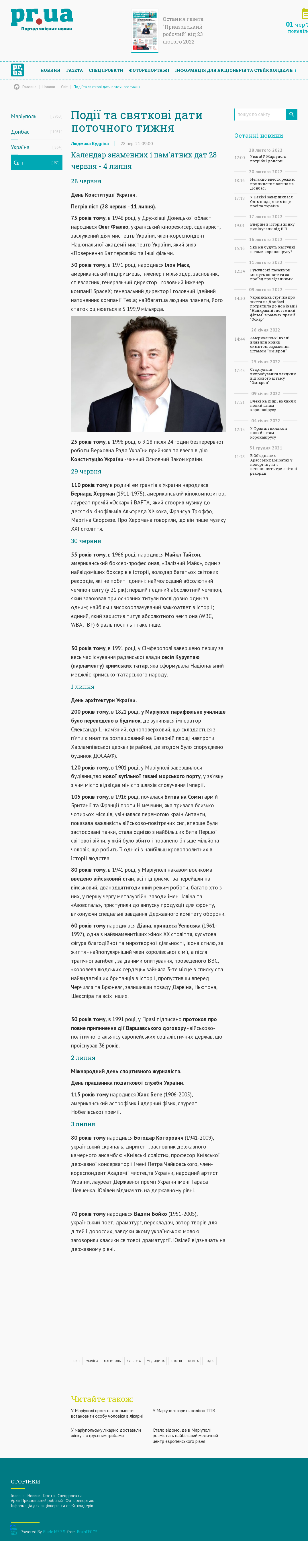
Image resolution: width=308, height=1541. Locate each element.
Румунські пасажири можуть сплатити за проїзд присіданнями (271, 274)
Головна (18, 1495)
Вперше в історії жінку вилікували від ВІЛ (272, 226)
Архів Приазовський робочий (37, 1500)
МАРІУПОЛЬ (112, 1361)
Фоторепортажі (149, 70)
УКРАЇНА (92, 1361)
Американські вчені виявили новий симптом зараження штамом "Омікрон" (270, 344)
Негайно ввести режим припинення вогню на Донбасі (272, 183)
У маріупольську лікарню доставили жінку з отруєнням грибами (106, 1432)
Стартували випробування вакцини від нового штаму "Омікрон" (273, 376)
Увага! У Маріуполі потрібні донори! (268, 158)
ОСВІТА (193, 1361)
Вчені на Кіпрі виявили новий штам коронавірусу (273, 405)
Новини (50, 70)
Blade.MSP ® (54, 1531)
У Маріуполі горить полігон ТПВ (184, 1410)
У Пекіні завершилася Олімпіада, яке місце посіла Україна (271, 201)
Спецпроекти (106, 70)
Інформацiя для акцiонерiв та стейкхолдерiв (234, 70)
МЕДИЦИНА (155, 1361)
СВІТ (76, 1361)
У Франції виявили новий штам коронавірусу (268, 432)
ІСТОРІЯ (176, 1361)
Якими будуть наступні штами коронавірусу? (272, 249)
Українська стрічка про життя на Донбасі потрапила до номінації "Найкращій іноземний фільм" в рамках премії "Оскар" (273, 308)
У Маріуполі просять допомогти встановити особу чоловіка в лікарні (107, 1413)
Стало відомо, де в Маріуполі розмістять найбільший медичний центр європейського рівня (185, 1435)
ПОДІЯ (209, 1361)
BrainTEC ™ (87, 1531)
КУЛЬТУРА (134, 1361)
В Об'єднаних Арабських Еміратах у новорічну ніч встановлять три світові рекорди (273, 464)
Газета (74, 70)
